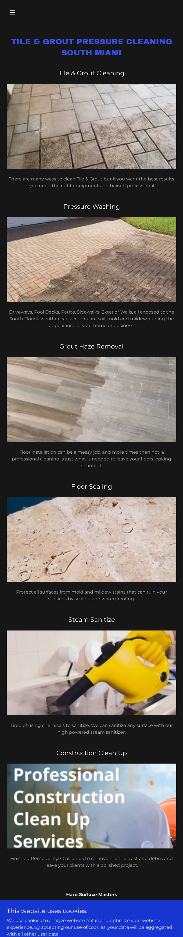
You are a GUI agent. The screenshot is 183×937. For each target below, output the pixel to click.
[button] (19, 12)
